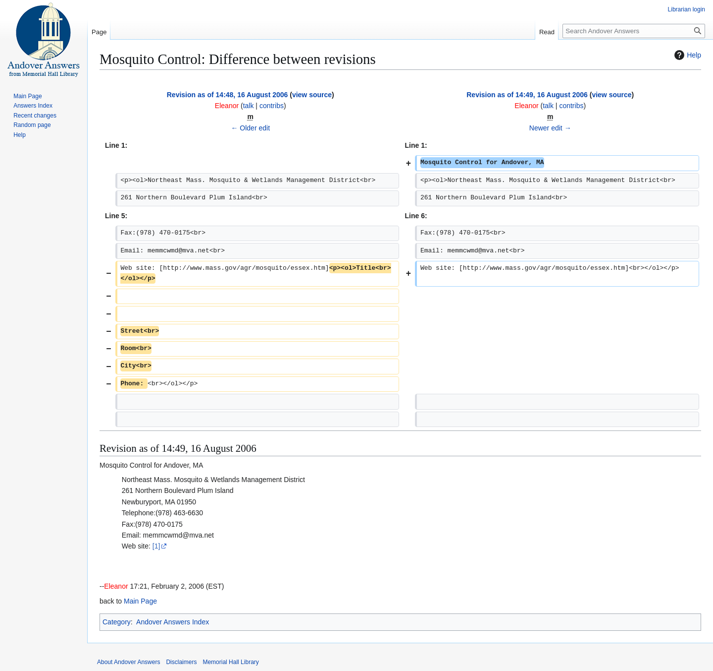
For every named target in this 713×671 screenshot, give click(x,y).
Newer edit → (550, 128)
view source (312, 95)
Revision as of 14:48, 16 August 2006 (227, 95)
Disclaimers (181, 662)
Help (686, 55)
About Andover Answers (128, 662)
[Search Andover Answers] (633, 31)
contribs (271, 106)
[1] (156, 546)
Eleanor (116, 586)
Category (116, 622)
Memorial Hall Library (230, 662)
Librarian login (686, 9)
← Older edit (250, 128)
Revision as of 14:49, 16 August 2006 (527, 95)
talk (248, 106)
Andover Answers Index (172, 622)
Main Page (140, 601)
